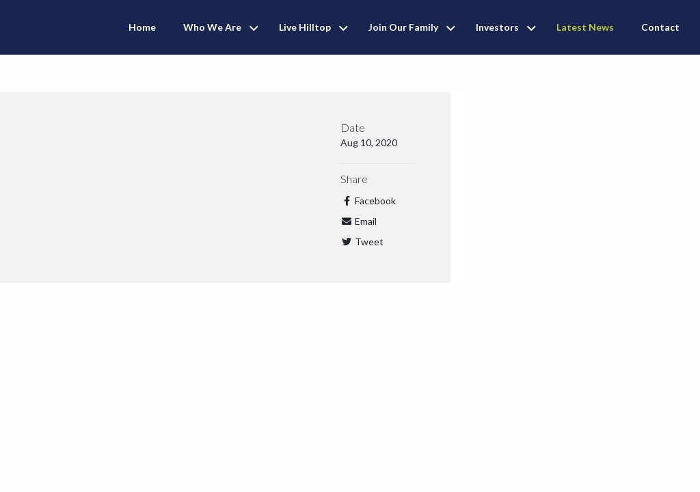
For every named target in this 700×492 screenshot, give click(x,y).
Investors (497, 27)
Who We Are (212, 27)
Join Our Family (403, 27)
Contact (660, 27)
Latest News (585, 27)
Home (142, 27)
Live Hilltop (305, 27)
